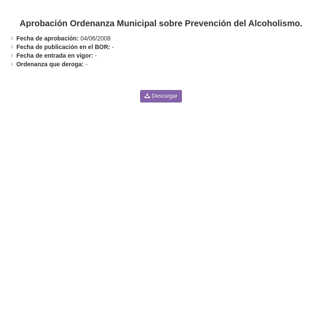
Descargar (161, 96)
